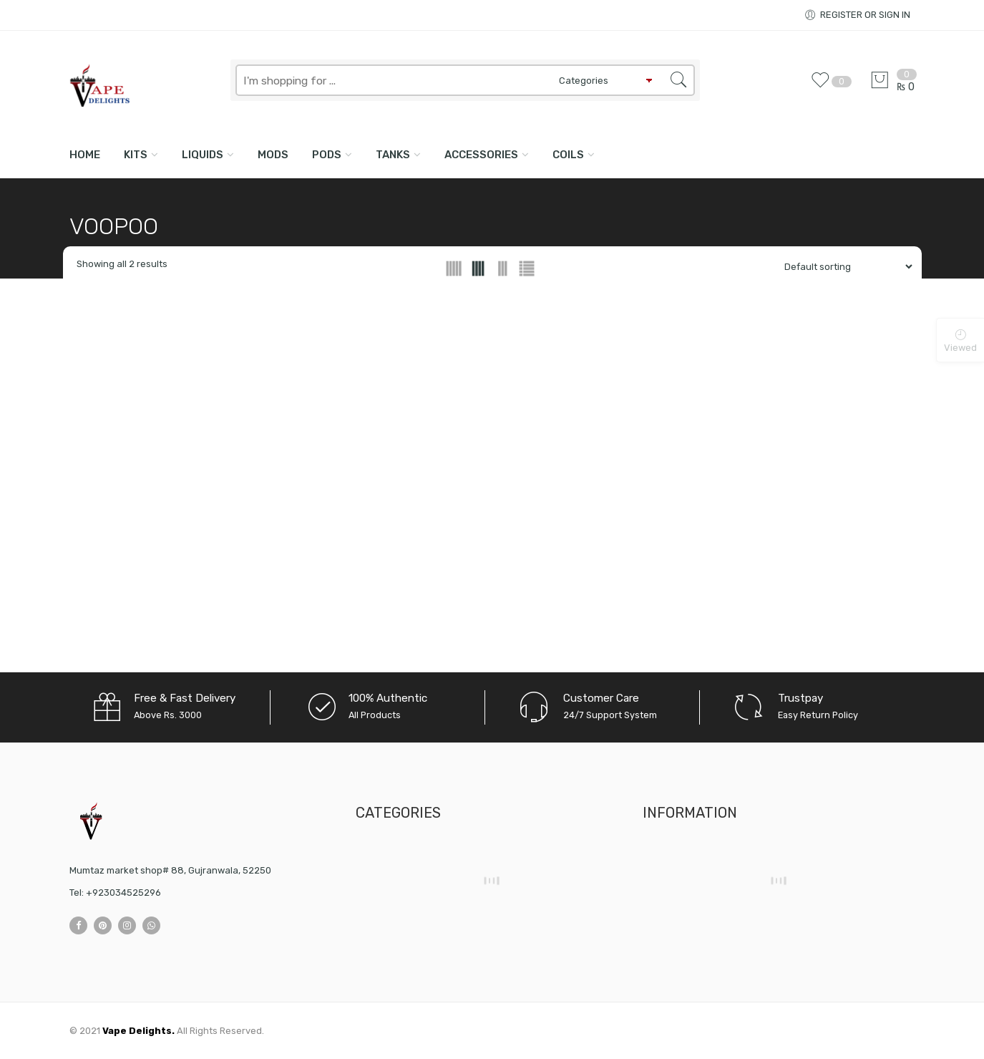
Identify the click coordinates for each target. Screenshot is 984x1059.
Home (84, 154)
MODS (273, 154)
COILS (568, 154)
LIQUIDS (202, 154)
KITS (135, 154)
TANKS (393, 154)
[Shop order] (843, 266)
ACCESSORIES (481, 154)
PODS (326, 154)
